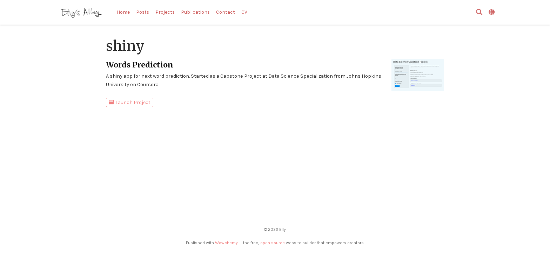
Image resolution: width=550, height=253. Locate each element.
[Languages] (492, 12)
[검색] (479, 12)
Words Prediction (139, 65)
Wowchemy (226, 242)
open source (272, 242)
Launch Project (129, 102)
